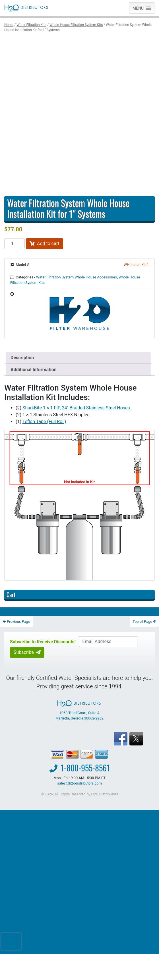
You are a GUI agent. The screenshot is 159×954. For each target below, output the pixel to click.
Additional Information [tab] (34, 369)
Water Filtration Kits (31, 25)
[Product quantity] (14, 243)
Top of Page (144, 621)
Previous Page (16, 621)
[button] (138, 8)
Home (8, 25)
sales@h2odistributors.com (79, 783)
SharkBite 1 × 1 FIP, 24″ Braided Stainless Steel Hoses (76, 408)
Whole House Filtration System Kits (76, 25)
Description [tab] (22, 357)
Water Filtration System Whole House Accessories (76, 277)
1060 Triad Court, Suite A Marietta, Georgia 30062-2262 (79, 710)
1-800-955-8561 (85, 768)
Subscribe (27, 652)
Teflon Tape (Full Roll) (44, 421)
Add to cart (44, 243)
